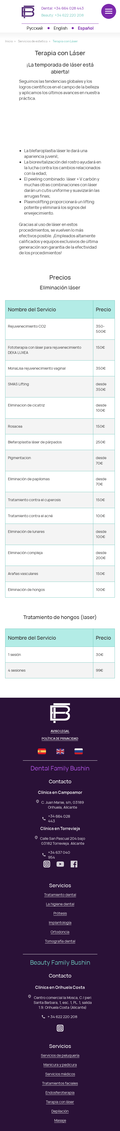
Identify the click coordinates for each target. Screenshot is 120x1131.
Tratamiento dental (60, 894)
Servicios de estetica (33, 41)
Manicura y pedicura (60, 1064)
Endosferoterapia (60, 1092)
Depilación (60, 1111)
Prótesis (60, 913)
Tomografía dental (60, 941)
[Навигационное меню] (108, 11)
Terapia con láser (60, 1101)
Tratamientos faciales (60, 1083)
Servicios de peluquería (60, 1055)
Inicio (9, 41)
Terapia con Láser (65, 41)
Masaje (60, 1120)
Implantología (60, 922)
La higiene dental (60, 903)
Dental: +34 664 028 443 (62, 8)
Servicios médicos (60, 1073)
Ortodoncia (60, 931)
